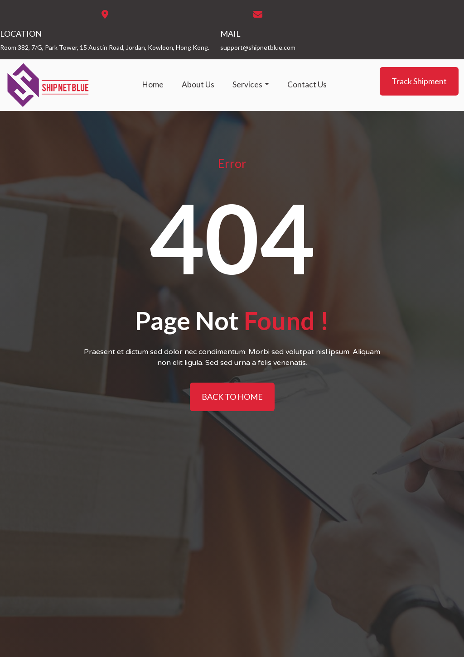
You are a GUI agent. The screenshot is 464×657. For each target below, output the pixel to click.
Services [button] (247, 84)
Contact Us (307, 84)
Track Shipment (419, 81)
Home (153, 84)
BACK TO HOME (232, 397)
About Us (198, 84)
